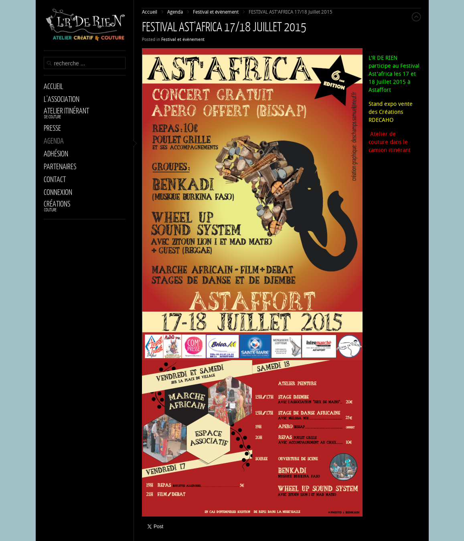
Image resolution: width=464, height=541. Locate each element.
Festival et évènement (183, 39)
